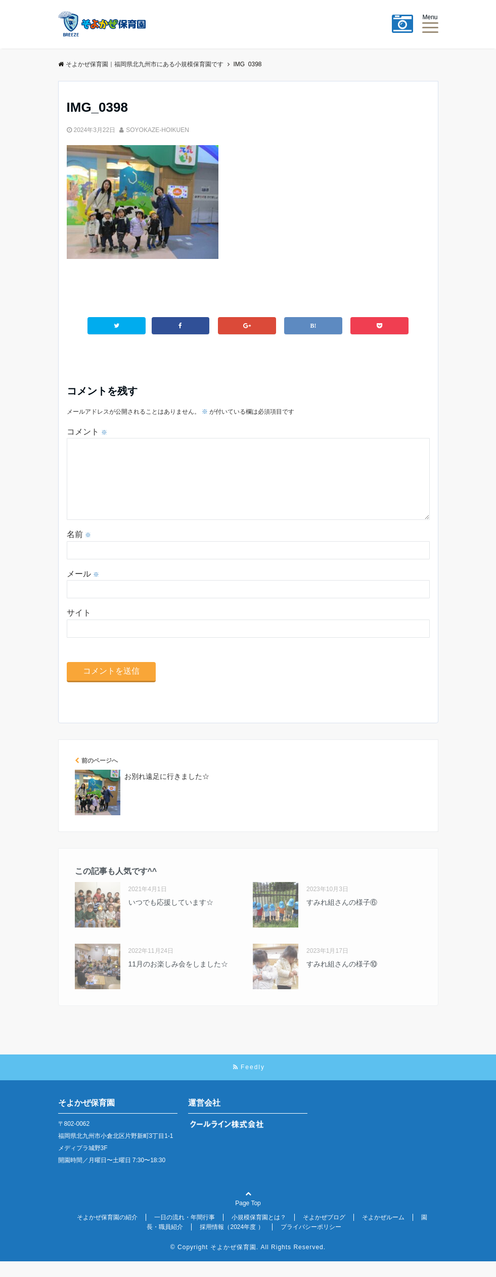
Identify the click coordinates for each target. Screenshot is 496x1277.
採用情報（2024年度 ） (231, 1243)
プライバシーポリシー (311, 1243)
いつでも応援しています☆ (170, 918)
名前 (79, 550)
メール (83, 590)
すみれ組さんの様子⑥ (341, 918)
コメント (87, 431)
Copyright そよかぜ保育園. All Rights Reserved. (251, 1263)
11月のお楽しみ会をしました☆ (178, 980)
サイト (79, 629)
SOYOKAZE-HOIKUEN (157, 130)
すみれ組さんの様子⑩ (341, 980)
